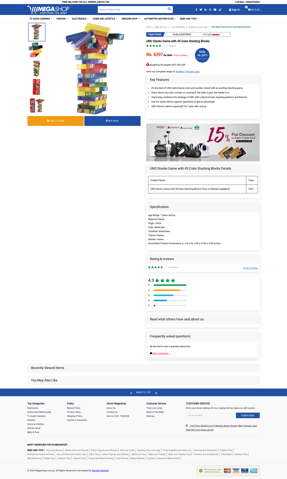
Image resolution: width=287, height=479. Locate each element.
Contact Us (112, 412)
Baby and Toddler (157, 454)
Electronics (32, 408)
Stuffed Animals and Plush (40, 454)
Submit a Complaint (77, 420)
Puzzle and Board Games (100, 458)
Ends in (177, 34)
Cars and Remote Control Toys (71, 454)
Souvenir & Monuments (168, 458)
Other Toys (94, 454)
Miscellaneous (34, 458)
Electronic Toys (138, 454)
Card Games (122, 458)
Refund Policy (74, 408)
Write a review (250, 268)
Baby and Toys (161, 27)
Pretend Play (226, 450)
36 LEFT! (202, 55)
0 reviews (171, 45)
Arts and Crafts (127, 450)
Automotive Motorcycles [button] (159, 19)
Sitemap (150, 416)
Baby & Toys (33, 432)
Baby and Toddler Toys (179, 454)
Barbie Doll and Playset (76, 450)
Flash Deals (154, 34)
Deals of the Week (155, 412)
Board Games (137, 458)
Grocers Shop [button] (130, 19)
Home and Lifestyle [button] (104, 19)
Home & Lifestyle (35, 424)
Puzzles (150, 458)
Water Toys (49, 458)
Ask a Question (159, 353)
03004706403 (253, 2)
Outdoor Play (240, 454)
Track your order (154, 408)
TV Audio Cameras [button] (39, 19)
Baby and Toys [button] (188, 19)
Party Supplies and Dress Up (177, 450)
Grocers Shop (33, 428)
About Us (111, 408)
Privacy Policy (74, 412)
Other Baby (226, 454)
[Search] (135, 9)
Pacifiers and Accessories (206, 454)
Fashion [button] (61, 19)
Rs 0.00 (255, 9)
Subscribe (247, 415)
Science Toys (79, 458)
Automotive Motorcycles (39, 412)
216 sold (207, 34)
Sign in (234, 9)
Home (148, 27)
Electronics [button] (79, 19)
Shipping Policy (74, 416)
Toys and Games (178, 27)
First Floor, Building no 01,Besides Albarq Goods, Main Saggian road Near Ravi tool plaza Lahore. (221, 428)
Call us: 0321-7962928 (118, 416)
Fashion (31, 420)
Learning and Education (205, 450)
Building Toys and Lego (198, 27)
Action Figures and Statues (104, 450)
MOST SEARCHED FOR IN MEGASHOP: (47, 444)
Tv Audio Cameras (36, 416)
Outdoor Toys (64, 458)
